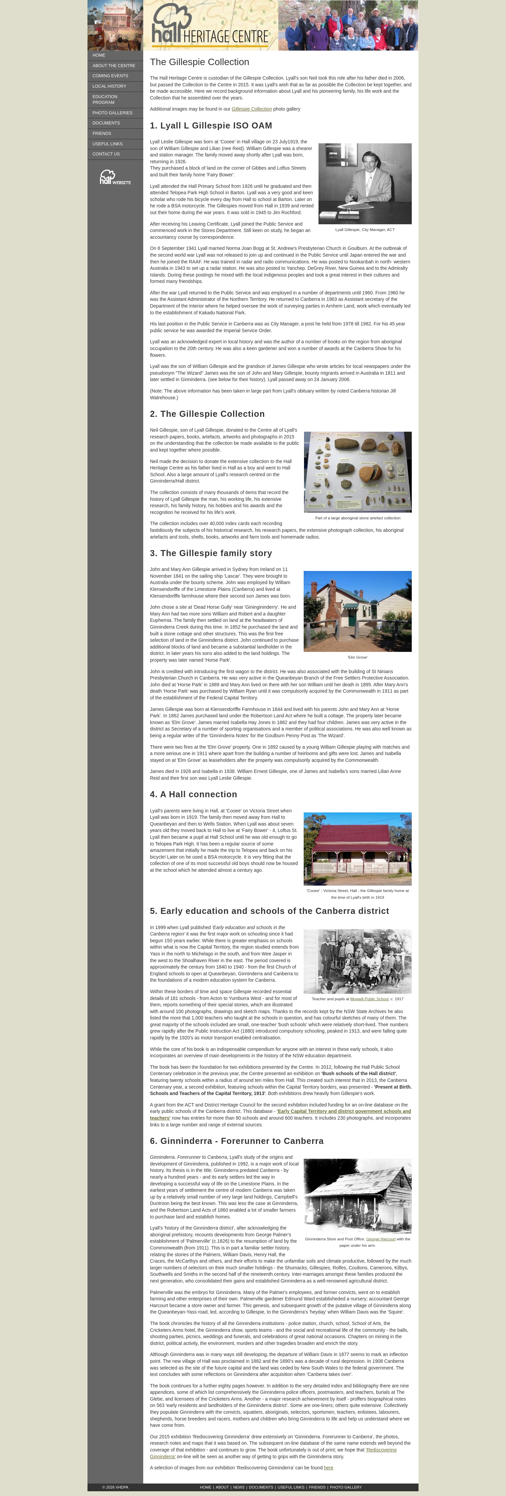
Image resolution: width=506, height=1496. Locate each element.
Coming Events (110, 76)
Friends (102, 133)
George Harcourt (381, 1239)
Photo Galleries (112, 113)
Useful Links (108, 144)
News (239, 1487)
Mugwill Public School (369, 999)
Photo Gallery (346, 1487)
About (222, 1487)
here (328, 1467)
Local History (109, 86)
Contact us (106, 154)
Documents (106, 123)
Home (99, 55)
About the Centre (114, 65)
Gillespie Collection (252, 109)
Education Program (105, 99)
